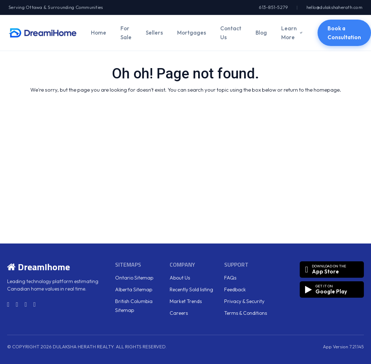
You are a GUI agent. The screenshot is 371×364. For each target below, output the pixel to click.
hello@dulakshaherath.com (334, 7)
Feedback (235, 289)
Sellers (154, 32)
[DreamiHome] (43, 33)
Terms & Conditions (245, 313)
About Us (180, 278)
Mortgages (191, 32)
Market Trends (186, 301)
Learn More (289, 33)
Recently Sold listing (191, 289)
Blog (261, 32)
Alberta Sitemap (133, 289)
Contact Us (230, 33)
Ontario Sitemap (134, 278)
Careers (179, 313)
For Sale (126, 33)
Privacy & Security (244, 301)
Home (98, 32)
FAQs (230, 278)
